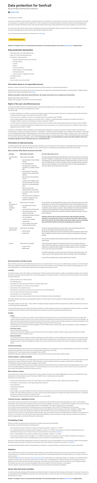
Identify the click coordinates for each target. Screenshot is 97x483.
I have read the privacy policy (16, 39)
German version (68, 45)
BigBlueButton (18, 458)
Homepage (42, 33)
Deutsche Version (14, 12)
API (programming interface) (37, 458)
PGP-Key (33, 92)
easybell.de (59, 431)
